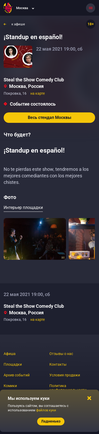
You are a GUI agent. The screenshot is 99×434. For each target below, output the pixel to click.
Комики (10, 386)
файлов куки (46, 410)
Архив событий (17, 375)
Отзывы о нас (61, 354)
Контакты (58, 364)
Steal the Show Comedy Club (34, 79)
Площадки (13, 364)
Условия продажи (64, 375)
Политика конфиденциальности (68, 388)
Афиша (10, 354)
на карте (37, 93)
